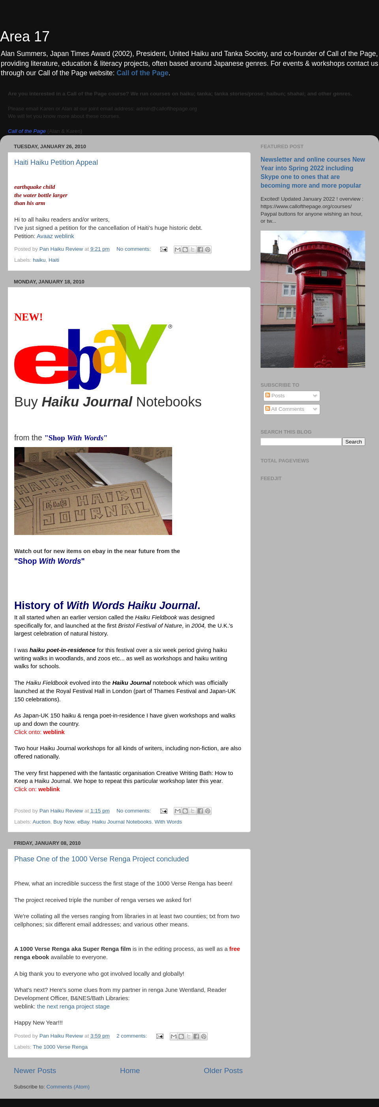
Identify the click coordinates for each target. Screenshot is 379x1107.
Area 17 (25, 36)
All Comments (284, 409)
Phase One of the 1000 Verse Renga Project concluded (101, 859)
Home (130, 1070)
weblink (53, 732)
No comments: (134, 249)
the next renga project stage (73, 1006)
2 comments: (132, 1036)
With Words (168, 822)
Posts (275, 396)
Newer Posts (35, 1070)
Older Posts (223, 1070)
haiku (39, 260)
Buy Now (63, 822)
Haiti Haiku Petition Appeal (56, 162)
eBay (83, 822)
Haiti (54, 260)
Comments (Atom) (68, 1087)
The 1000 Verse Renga (60, 1047)
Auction (42, 822)
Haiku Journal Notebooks (122, 822)
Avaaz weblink (55, 236)
